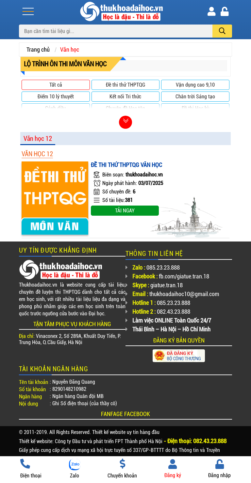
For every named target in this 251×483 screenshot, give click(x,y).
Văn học (69, 49)
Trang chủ (38, 49)
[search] (222, 31)
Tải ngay (125, 211)
